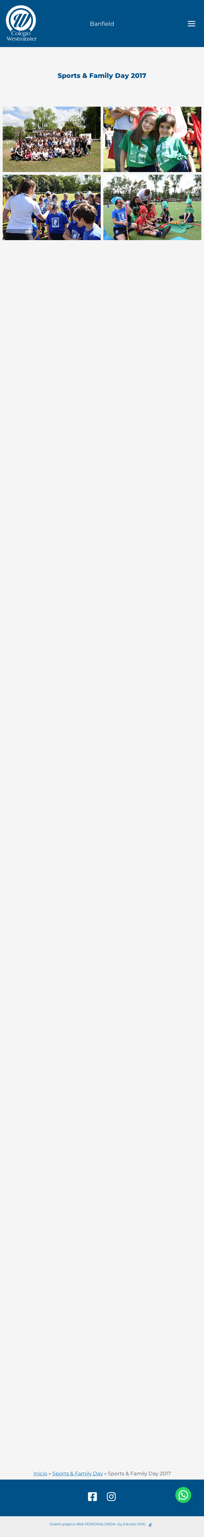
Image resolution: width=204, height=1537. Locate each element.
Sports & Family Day (77, 1474)
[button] (183, 1495)
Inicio (40, 1474)
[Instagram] (111, 1497)
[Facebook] (92, 1497)
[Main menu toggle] (192, 23)
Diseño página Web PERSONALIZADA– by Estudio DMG (98, 1524)
